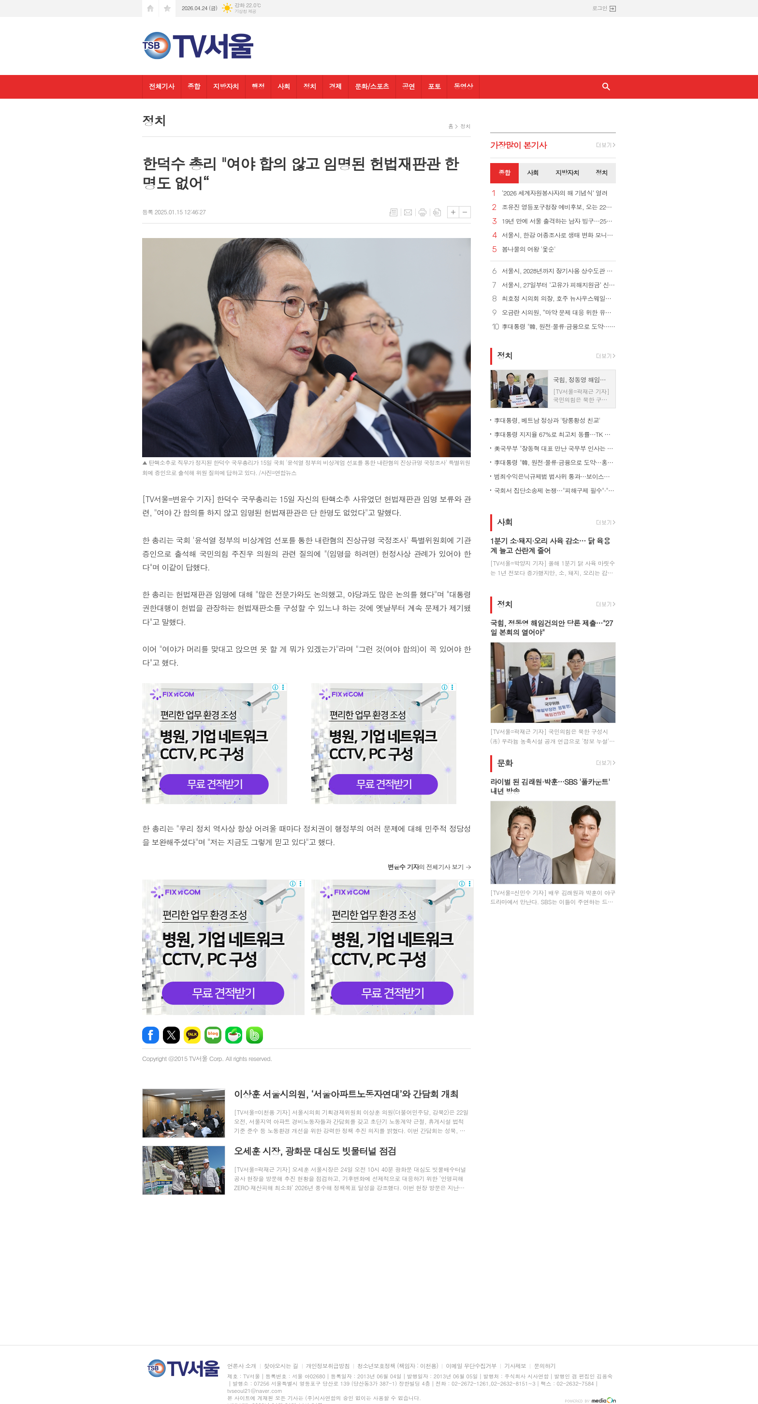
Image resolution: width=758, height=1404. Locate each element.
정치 (309, 86)
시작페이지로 (150, 8)
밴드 (254, 1035)
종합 (194, 86)
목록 (393, 212)
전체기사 (162, 86)
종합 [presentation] (504, 172)
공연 (408, 86)
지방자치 (226, 86)
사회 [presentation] (533, 172)
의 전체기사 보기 (426, 866)
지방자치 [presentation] (567, 172)
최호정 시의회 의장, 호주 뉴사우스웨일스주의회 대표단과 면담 (559, 299)
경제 (335, 86)
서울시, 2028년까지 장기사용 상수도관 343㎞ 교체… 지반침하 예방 (559, 271)
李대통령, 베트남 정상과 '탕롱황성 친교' (547, 420)
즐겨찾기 (167, 8)
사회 (283, 86)
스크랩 (437, 212)
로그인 (599, 8)
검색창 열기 (606, 87)
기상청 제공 (245, 11)
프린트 (422, 212)
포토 (434, 86)
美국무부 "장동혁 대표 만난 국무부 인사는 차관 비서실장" (555, 448)
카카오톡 (192, 1035)
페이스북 (150, 1035)
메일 (408, 212)
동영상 (462, 86)
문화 (504, 763)
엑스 (171, 1035)
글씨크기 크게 (453, 212)
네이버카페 (233, 1035)
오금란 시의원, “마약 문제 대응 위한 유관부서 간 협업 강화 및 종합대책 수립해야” (559, 313)
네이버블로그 (212, 1035)
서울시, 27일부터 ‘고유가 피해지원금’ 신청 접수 (559, 285)
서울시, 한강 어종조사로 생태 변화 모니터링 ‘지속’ (559, 235)
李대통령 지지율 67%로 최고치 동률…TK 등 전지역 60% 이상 (555, 434)
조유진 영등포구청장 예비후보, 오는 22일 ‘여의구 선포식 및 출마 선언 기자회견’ (559, 207)
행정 (258, 86)
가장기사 (518, 145)
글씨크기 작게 (465, 212)
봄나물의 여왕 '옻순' (528, 249)
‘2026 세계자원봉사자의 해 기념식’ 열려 (555, 193)
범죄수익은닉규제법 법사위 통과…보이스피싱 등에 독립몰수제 (555, 476)
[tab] (504, 173)
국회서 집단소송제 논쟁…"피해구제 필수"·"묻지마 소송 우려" (555, 490)
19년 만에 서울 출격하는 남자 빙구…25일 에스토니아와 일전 (559, 221)
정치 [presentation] (601, 172)
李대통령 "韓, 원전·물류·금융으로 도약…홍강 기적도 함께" (559, 327)
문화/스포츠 (372, 86)
